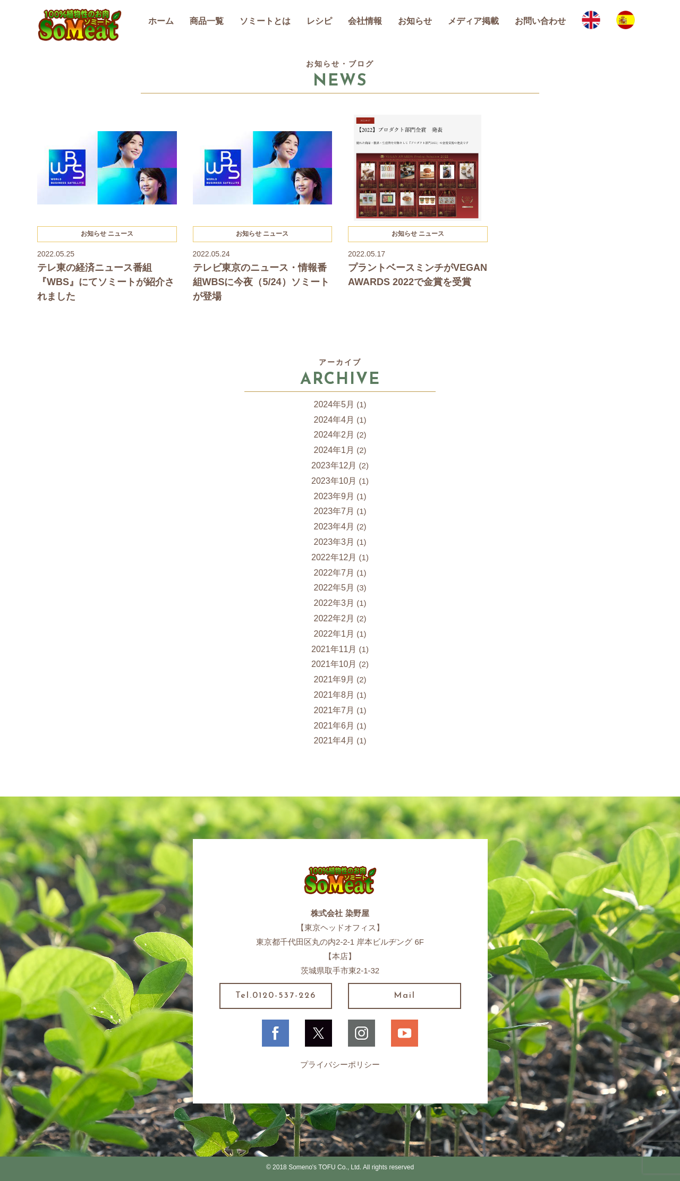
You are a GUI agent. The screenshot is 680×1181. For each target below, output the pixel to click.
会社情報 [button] (365, 20)
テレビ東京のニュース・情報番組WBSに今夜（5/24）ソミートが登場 (261, 282)
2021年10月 (333, 664)
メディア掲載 (473, 20)
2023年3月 (334, 541)
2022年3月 (334, 602)
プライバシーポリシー (340, 1064)
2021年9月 (334, 679)
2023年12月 (333, 465)
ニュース (120, 233)
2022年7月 (334, 572)
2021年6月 (334, 725)
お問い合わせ (540, 20)
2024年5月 (334, 404)
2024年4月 (334, 419)
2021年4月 (334, 740)
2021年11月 (333, 649)
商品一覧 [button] (207, 20)
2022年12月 (333, 557)
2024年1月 (334, 450)
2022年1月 (334, 633)
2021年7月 (334, 710)
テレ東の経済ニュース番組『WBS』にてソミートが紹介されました (105, 282)
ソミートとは (265, 20)
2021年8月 (334, 694)
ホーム (161, 20)
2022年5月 (334, 587)
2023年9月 (334, 496)
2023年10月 (333, 480)
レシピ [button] (319, 20)
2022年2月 (334, 618)
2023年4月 (334, 526)
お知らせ (415, 20)
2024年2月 (334, 434)
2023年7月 (334, 511)
